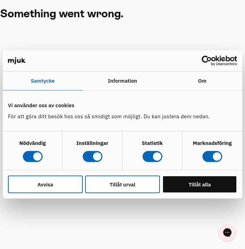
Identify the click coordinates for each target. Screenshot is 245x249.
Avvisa (45, 184)
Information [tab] (122, 80)
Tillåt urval (122, 184)
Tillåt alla (200, 184)
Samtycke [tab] (43, 80)
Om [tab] (202, 80)
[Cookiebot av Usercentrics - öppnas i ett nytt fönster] (206, 61)
